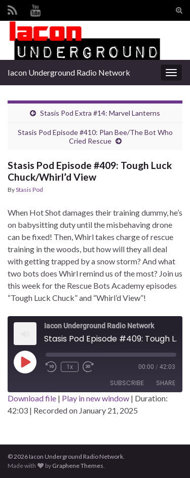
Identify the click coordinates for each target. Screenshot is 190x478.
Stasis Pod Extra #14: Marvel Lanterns (100, 113)
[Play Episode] (25, 362)
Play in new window (95, 398)
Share (165, 383)
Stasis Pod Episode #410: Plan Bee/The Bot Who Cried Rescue (95, 136)
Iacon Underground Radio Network (69, 72)
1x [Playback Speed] (69, 366)
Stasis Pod (29, 189)
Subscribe (127, 383)
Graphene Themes (77, 465)
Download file (32, 398)
